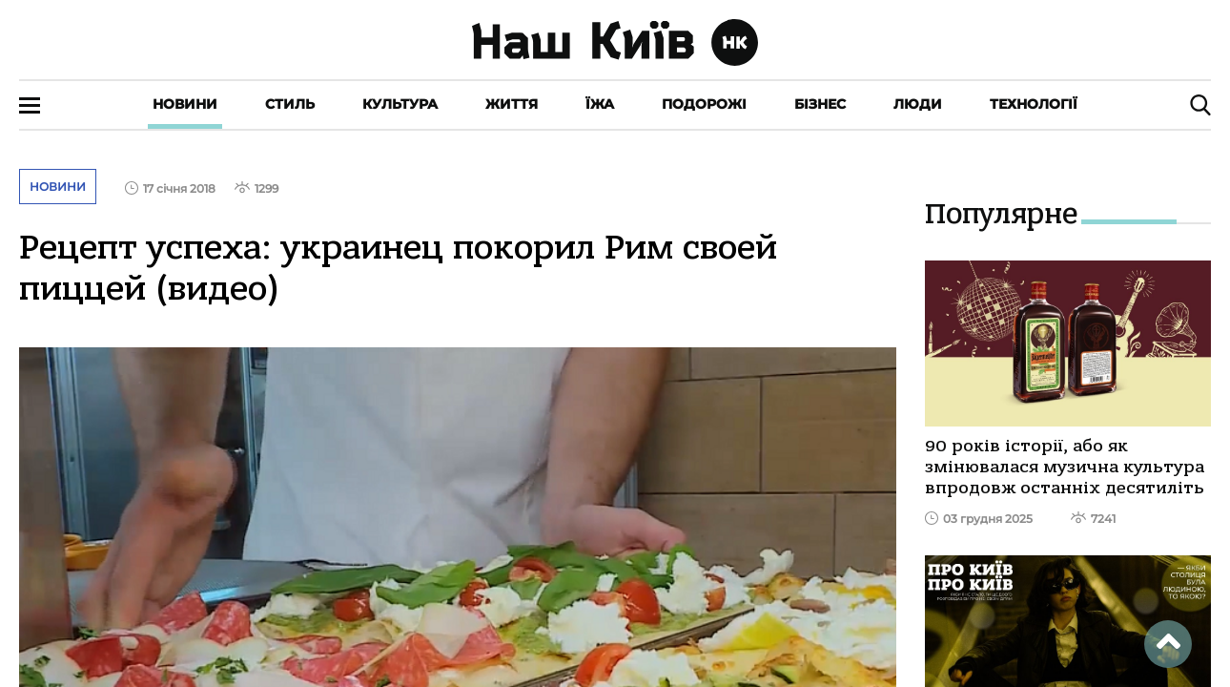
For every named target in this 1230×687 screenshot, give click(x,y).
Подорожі (704, 104)
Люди (917, 104)
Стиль (290, 104)
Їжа (599, 104)
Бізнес (820, 104)
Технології (1033, 104)
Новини (185, 104)
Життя (511, 104)
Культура (400, 104)
